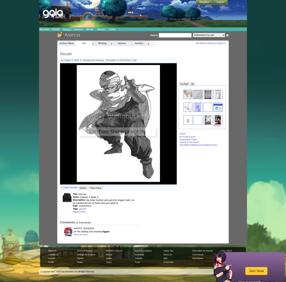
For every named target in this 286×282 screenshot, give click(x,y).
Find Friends (198, 255)
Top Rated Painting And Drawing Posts (198, 145)
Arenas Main (66, 43)
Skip (134, 60)
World (89, 29)
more (93, 43)
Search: (154, 35)
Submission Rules (188, 139)
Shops (67, 29)
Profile (51, 262)
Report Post (79, 211)
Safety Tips (169, 251)
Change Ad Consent (86, 255)
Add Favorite (70, 187)
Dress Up (168, 255)
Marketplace (197, 258)
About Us (52, 251)
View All (216, 126)
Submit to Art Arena (188, 142)
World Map (168, 262)
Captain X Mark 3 (73, 60)
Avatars (139, 43)
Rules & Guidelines (143, 251)
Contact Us (53, 255)
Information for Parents (202, 251)
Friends (51, 258)
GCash (56, 29)
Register (204, 2)
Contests (210, 43)
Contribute (139, 255)
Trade (137, 262)
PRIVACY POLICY (114, 251)
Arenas (109, 255)
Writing (102, 43)
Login (220, 2)
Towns (109, 262)
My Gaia (44, 29)
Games (101, 29)
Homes (122, 43)
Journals (138, 258)
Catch (112, 29)
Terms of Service (84, 251)
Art (84, 43)
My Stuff (200, 43)
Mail (165, 258)
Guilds (109, 258)
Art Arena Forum (187, 137)
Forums (78, 29)
